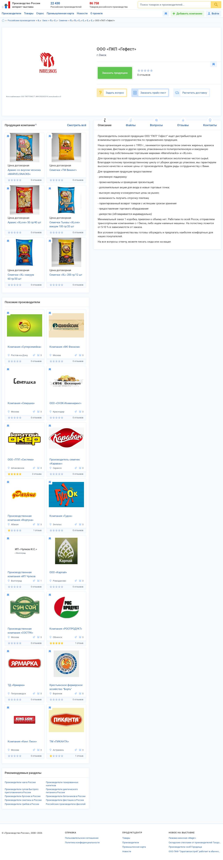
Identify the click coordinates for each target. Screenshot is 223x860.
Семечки (63, 20)
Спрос (40, 13)
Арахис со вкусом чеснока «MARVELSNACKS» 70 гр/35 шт (24, 172)
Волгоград (14, 580)
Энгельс (55, 524)
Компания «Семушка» (21, 403)
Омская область (39, 20)
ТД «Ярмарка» (16, 685)
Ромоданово (57, 580)
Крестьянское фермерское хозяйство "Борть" (66, 687)
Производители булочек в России (23, 796)
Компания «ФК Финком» (64, 346)
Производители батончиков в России (66, 796)
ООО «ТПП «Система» (21, 459)
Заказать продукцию (115, 72)
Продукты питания (52, 20)
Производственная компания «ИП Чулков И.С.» (22, 574)
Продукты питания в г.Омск (76, 20)
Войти (213, 13)
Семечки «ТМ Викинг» (63, 170)
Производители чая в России (20, 782)
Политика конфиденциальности (82, 842)
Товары (28, 13)
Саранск (55, 468)
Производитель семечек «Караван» (64, 461)
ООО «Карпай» (58, 572)
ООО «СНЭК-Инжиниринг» (65, 403)
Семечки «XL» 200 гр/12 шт (65, 274)
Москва (55, 355)
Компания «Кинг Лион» (22, 741)
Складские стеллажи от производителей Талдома (195, 842)
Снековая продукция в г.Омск (84, 20)
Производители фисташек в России (65, 800)
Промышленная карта (60, 13)
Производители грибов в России (22, 804)
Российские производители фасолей (66, 804)
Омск (44, 20)
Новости (82, 13)
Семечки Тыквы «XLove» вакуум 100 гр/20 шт (64, 224)
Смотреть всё (76, 125)
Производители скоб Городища (185, 847)
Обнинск (55, 637)
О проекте (96, 13)
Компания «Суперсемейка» (24, 346)
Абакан (13, 524)
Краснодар (56, 411)
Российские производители (21, 20)
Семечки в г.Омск (93, 20)
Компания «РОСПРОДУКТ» (65, 628)
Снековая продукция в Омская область (80, 20)
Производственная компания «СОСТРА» (20, 630)
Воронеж (55, 693)
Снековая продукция (56, 20)
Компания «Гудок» (60, 516)
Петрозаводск (16, 693)
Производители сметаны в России (23, 800)
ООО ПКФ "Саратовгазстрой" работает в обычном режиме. (195, 851)
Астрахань (56, 750)
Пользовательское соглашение (81, 838)
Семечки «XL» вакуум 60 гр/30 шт (21, 276)
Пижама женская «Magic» (182, 838)
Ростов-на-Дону (17, 355)
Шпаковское (15, 468)
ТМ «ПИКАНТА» (59, 741)
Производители (11, 13)
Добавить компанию (189, 13)
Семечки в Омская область (88, 20)
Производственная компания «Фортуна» (20, 518)
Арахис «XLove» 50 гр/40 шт (24, 222)
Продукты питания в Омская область (72, 20)
